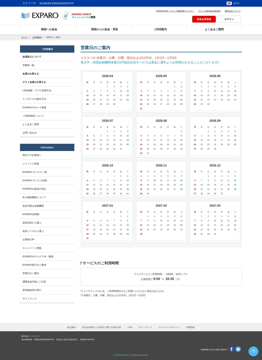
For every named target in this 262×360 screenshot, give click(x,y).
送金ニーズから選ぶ (33, 231)
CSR (130, 327)
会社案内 (71, 327)
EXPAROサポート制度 (34, 107)
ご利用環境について (33, 116)
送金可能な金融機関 (33, 205)
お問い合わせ (30, 132)
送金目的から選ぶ (32, 222)
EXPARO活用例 (31, 214)
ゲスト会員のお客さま (34, 82)
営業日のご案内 (31, 273)
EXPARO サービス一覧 (35, 172)
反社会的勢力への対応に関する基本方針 (101, 327)
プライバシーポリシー (169, 327)
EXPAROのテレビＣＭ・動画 (38, 256)
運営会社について (233, 11)
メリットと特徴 (31, 163)
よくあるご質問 (31, 124)
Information (47, 147)
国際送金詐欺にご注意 (34, 281)
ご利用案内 (37, 37)
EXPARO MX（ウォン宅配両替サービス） (175, 11)
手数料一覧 (28, 65)
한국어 (236, 3)
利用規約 (190, 327)
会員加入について (32, 56)
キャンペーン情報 (32, 248)
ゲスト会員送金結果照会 (209, 11)
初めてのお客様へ (32, 155)
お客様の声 (28, 239)
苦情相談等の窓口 (32, 290)
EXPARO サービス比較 (35, 180)
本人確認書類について (34, 197)
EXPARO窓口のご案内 (34, 264)
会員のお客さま (31, 73)
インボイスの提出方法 (34, 99)
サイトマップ (30, 298)
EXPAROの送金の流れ (34, 188)
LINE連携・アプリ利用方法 (37, 90)
